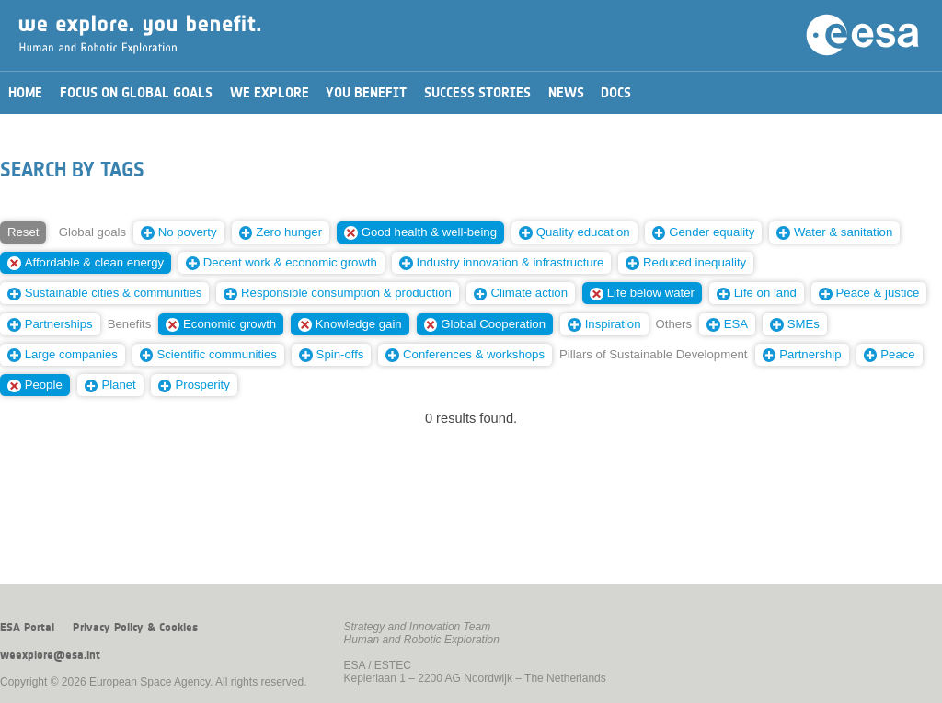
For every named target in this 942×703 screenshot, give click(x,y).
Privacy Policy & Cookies (135, 627)
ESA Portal (27, 627)
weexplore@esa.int (50, 655)
